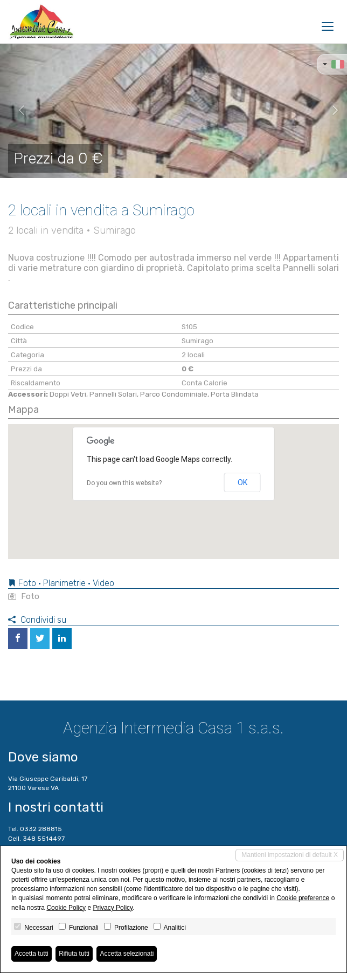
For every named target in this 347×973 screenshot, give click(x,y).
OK (242, 482)
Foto (23, 596)
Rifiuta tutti (74, 953)
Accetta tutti (31, 953)
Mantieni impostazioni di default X (289, 855)
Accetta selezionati (127, 953)
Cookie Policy (66, 907)
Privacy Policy (113, 907)
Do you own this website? (124, 483)
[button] (17, 110)
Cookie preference (302, 898)
